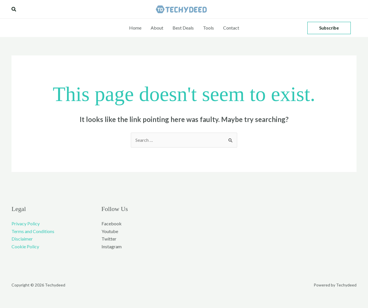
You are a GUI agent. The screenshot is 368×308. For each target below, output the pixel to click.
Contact (231, 27)
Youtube (109, 231)
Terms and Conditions (33, 231)
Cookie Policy (25, 246)
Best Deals (183, 27)
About (157, 27)
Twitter (108, 238)
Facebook (111, 223)
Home (135, 27)
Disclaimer (22, 238)
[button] (14, 9)
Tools (208, 27)
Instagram (111, 246)
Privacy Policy (26, 223)
